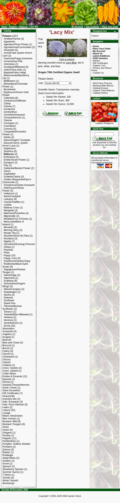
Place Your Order (110, 27)
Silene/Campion (12, 289)
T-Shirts (6, 474)
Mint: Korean (9, 418)
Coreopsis (9, 123)
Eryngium (9, 162)
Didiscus (23, 27)
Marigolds (9, 210)
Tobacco (8, 311)
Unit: (40, 83)
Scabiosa (8, 280)
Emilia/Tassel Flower (15, 159)
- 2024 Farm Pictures (101, 83)
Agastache (9, 41)
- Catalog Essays (99, 88)
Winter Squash (10, 480)
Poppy (7, 255)
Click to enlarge (67, 58)
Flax (6, 165)
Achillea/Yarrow (12, 38)
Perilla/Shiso (9, 441)
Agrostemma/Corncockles (17, 47)
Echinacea (9, 157)
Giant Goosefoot (11, 390)
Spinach (6, 466)
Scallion (6, 460)
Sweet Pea (9, 303)
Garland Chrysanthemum (15, 384)
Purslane (7, 446)
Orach (5, 429)
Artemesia (9, 64)
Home (4, 27)
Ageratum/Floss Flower (16, 44)
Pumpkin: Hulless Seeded (16, 444)
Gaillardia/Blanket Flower (17, 168)
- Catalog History (99, 93)
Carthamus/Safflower (15, 100)
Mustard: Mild (9, 421)
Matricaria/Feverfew (14, 213)
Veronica (8, 320)
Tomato (6, 477)
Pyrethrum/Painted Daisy (17, 261)
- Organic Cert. (98, 65)
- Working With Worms (102, 85)
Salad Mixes (9, 458)
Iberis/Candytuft (12, 196)
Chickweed (8, 356)
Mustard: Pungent (12, 424)
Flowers (13, 27)
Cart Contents (92, 27)
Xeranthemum (11, 323)
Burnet (5, 348)
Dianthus (8, 151)
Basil (5, 339)
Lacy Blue (71, 62)
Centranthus (10, 112)
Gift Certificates (10, 393)
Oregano (7, 432)
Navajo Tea (10, 233)
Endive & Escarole (12, 376)
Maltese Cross (11, 207)
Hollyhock (9, 193)
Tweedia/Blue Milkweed (16, 314)
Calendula (9, 97)
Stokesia (8, 297)
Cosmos (8, 128)
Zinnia (7, 325)
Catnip (7, 103)
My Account (77, 27)
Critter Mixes (9, 373)
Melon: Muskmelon (12, 415)
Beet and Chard (10, 342)
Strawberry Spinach (13, 469)
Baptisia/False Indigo (15, 72)
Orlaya (7, 247)
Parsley (6, 435)
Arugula (6, 337)
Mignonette (10, 216)
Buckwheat (10, 89)
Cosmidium (10, 126)
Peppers (6, 438)
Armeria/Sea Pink (13, 61)
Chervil (6, 353)
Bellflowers (9, 81)
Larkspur (8, 199)
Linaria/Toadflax (12, 202)
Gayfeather (10, 173)
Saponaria (9, 278)
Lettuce (6, 410)
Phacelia (8, 249)
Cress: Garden (10, 368)
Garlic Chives (9, 387)
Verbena (8, 317)
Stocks (7, 294)
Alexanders (8, 328)
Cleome (8, 120)
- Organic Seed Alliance (103, 90)
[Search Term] (104, 134)
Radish (6, 452)
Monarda (8, 227)
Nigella (7, 241)
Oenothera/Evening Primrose (19, 244)
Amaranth (9, 50)
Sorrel (5, 463)
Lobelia (7, 204)
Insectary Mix (9, 398)
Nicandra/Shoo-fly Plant (16, 235)
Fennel (6, 382)
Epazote (6, 379)
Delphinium (10, 148)
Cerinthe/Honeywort (14, 114)
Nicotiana (9, 238)
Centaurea (9, 109)
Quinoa (6, 449)
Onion (5, 427)
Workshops (8, 483)
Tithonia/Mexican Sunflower (12, 307)
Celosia (8, 106)
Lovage (6, 413)
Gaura (7, 171)
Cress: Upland (10, 370)
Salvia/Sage (10, 275)
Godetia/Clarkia (12, 176)
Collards (6, 365)
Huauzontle (8, 396)
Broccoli (6, 345)
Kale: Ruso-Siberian (13, 404)
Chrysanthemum (12, 117)
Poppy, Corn (10, 258)
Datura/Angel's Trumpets (17, 140)
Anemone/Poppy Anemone (18, 58)
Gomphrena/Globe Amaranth (19, 185)
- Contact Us (97, 73)
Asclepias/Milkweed (14, 67)
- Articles (95, 60)
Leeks (5, 407)
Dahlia (7, 137)
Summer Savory (11, 472)
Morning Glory (11, 230)
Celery (5, 351)
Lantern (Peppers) (104, 122)
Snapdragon (10, 292)
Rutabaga (7, 455)
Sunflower (9, 300)
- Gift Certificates (99, 63)
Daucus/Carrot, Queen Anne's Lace (15, 144)
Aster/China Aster (13, 69)
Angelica (7, 334)
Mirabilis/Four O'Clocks (16, 218)
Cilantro (6, 362)
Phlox (7, 252)
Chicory (6, 359)
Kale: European (10, 401)
